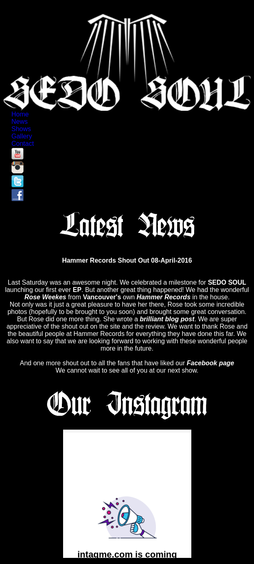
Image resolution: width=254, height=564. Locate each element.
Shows (22, 128)
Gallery (22, 136)
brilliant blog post (167, 319)
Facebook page (210, 363)
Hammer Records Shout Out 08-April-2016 (127, 260)
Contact (23, 143)
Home (20, 114)
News (19, 121)
